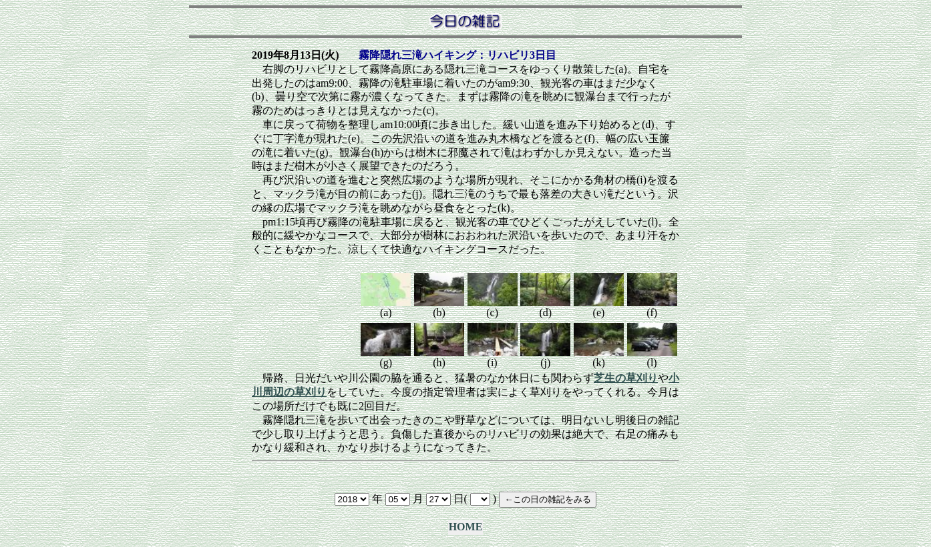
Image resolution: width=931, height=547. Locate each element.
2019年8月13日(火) (295, 55)
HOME (466, 526)
